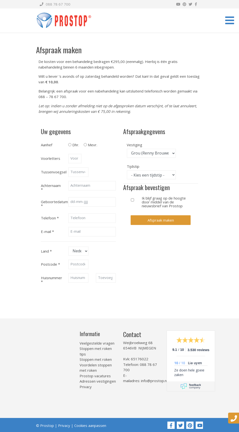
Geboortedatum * (53, 203)
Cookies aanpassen (90, 425)
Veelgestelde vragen (97, 343)
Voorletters (50, 158)
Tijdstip (133, 166)
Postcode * (50, 264)
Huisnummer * (51, 279)
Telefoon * (50, 218)
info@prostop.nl (154, 380)
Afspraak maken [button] (161, 220)
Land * (46, 251)
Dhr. (75, 144)
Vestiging (134, 144)
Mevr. (92, 144)
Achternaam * (51, 187)
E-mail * (47, 231)
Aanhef (46, 144)
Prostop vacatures (95, 375)
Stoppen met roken (96, 359)
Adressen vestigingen (98, 381)
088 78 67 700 (55, 4)
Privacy (86, 386)
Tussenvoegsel (53, 172)
